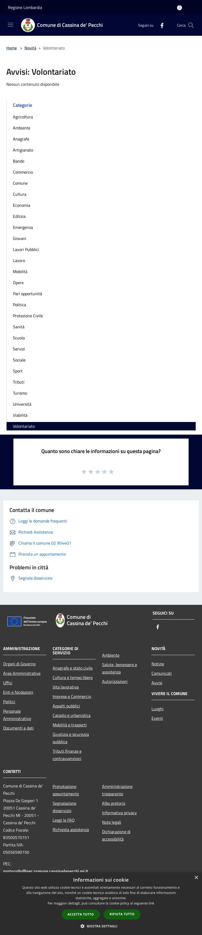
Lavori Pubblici (26, 249)
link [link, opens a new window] (151, 903)
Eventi (157, 718)
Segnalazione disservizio (64, 807)
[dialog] (101, 903)
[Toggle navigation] (10, 25)
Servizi (19, 349)
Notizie (158, 664)
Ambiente (21, 128)
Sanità (18, 327)
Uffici (7, 683)
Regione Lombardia (25, 7)
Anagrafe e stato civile (73, 668)
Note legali (111, 822)
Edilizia (19, 216)
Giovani (19, 238)
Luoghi (158, 709)
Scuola (19, 338)
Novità (30, 48)
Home (11, 48)
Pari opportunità (27, 293)
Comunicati (162, 673)
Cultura (19, 194)
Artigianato (23, 150)
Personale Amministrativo (17, 715)
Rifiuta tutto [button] (122, 914)
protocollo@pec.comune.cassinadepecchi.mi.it (45, 871)
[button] (101, 926)
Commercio (23, 172)
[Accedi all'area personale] (179, 8)
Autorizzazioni (115, 681)
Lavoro (19, 260)
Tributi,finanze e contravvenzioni (67, 755)
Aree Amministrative (22, 673)
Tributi (18, 382)
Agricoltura (23, 117)
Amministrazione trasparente (117, 790)
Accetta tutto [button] (81, 914)
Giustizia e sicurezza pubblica (71, 738)
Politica (19, 304)
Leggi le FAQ (64, 820)
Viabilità (20, 415)
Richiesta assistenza (71, 829)
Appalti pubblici (66, 706)
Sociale (19, 360)
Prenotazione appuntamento (66, 790)
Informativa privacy (119, 813)
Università (22, 404)
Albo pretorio (113, 803)
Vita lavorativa (66, 687)
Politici (9, 701)
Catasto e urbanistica (71, 715)
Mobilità (20, 271)
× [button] (196, 878)
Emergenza (23, 227)
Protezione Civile (28, 316)
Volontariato (24, 426)
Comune (20, 183)
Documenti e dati (18, 728)
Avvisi (157, 683)
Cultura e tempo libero (73, 677)
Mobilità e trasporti (70, 725)
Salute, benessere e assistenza (119, 668)
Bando (18, 161)
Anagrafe (21, 139)
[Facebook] (160, 25)
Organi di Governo (19, 664)
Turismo (20, 393)
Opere (18, 282)
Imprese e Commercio (72, 696)
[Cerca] (191, 25)
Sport (18, 371)
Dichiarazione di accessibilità (116, 835)
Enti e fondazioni (18, 692)
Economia (21, 205)
